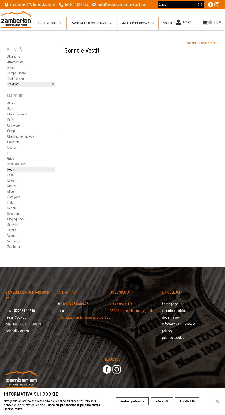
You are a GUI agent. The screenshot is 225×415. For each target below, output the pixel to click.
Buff (10, 120)
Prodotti (191, 43)
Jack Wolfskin (16, 164)
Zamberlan (14, 247)
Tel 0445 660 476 (76, 304)
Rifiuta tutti (162, 401)
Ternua (11, 230)
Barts (10, 109)
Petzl (10, 203)
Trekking (13, 84)
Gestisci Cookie (173, 337)
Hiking (11, 68)
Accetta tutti (187, 401)
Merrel (11, 186)
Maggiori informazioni (138, 23)
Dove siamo (170, 317)
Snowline (13, 225)
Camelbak (13, 125)
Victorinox (14, 241)
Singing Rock (15, 219)
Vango (11, 236)
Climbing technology (20, 136)
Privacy (167, 331)
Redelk (11, 208)
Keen (10, 169)
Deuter (11, 147)
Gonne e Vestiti (208, 43)
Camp (11, 131)
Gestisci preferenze (132, 401)
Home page (170, 304)
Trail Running (15, 79)
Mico (10, 192)
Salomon (13, 214)
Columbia (13, 142)
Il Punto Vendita (173, 311)
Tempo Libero (16, 73)
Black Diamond (17, 114)
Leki (10, 175)
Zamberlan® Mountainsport (92, 23)
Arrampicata (15, 62)
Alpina (11, 103)
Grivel (11, 158)
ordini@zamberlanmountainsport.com (85, 317)
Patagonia (13, 197)
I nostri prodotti (50, 23)
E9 (9, 153)
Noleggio (169, 23)
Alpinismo (13, 57)
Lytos (10, 181)
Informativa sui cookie (178, 324)
